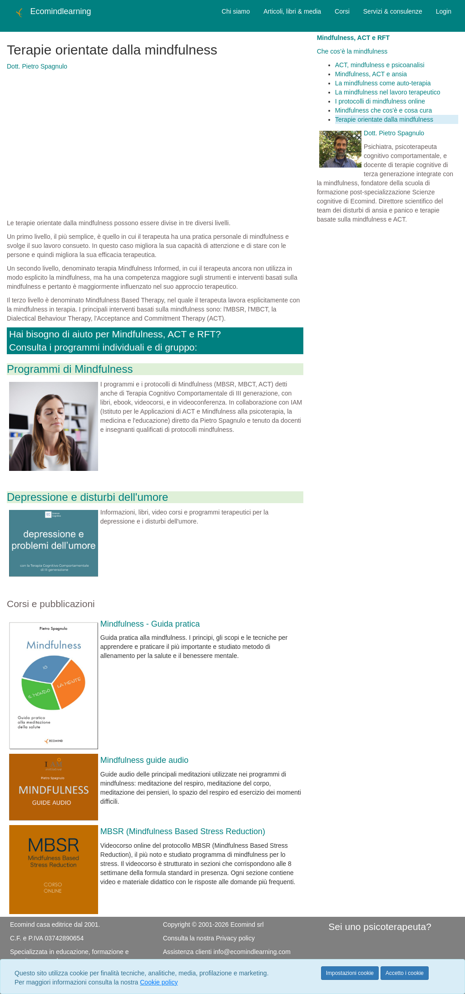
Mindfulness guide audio (144, 760)
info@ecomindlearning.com (252, 951)
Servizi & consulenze (392, 11)
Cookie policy (159, 982)
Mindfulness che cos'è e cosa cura (383, 110)
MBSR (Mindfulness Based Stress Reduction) (182, 831)
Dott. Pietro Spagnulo (37, 66)
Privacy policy (235, 938)
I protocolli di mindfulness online (380, 101)
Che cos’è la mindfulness (352, 51)
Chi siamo (236, 11)
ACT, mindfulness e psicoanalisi (380, 65)
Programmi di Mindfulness (70, 369)
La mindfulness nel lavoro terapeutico (387, 92)
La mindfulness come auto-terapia (383, 83)
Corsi (342, 11)
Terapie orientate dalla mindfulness (384, 119)
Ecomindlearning (52, 13)
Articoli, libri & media (292, 11)
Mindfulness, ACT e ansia (371, 74)
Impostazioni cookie (350, 973)
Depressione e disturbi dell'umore (87, 497)
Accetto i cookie (405, 973)
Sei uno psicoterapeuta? (379, 926)
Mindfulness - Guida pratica (150, 623)
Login (443, 11)
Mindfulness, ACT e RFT (353, 37)
